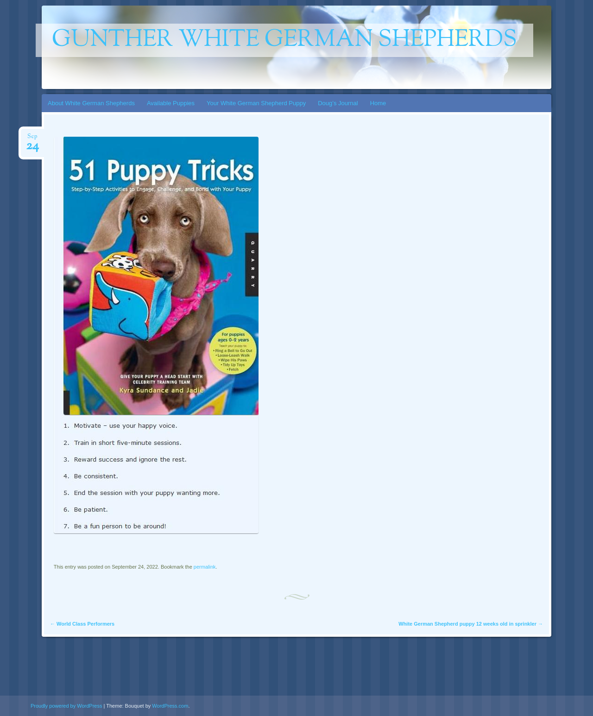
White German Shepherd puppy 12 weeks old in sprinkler (470, 624)
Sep (32, 139)
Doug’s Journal (338, 103)
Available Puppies (171, 103)
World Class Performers (82, 624)
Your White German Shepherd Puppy (256, 103)
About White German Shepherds (91, 103)
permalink (205, 567)
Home (378, 103)
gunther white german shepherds (284, 40)
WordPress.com (170, 706)
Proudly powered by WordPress (66, 706)
